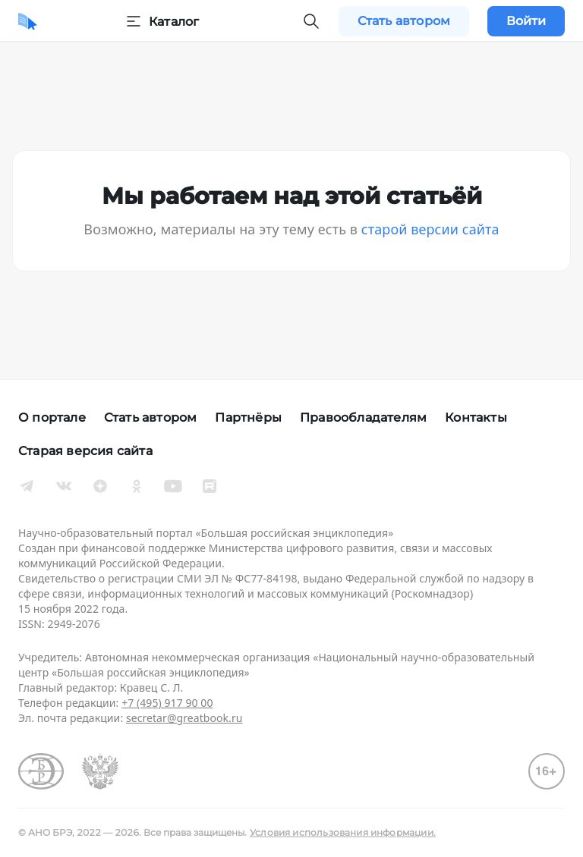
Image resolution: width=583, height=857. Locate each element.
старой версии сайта (430, 229)
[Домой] (27, 21)
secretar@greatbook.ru (184, 718)
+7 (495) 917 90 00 (167, 702)
